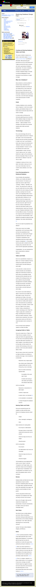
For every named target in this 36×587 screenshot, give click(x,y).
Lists (20, 10)
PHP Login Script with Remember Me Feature (8, 37)
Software (5, 28)
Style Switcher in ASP (8, 38)
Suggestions (6, 29)
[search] (22, 7)
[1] (16, 221)
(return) (31, 543)
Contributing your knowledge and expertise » (9, 53)
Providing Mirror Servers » (9, 49)
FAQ (29, 10)
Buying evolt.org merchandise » (7, 51)
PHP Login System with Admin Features (8, 34)
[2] (25, 241)
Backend (18, 19)
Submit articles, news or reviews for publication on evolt (8, 15)
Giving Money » (7, 48)
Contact (32, 10)
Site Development (7, 27)
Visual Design (6, 30)
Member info (20, 41)
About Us (17, 10)
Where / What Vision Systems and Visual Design (9, 35)
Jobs (23, 10)
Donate (24, 4)
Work (4, 4)
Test (13, 4)
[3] (32, 395)
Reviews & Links (7, 26)
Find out (6, 45)
